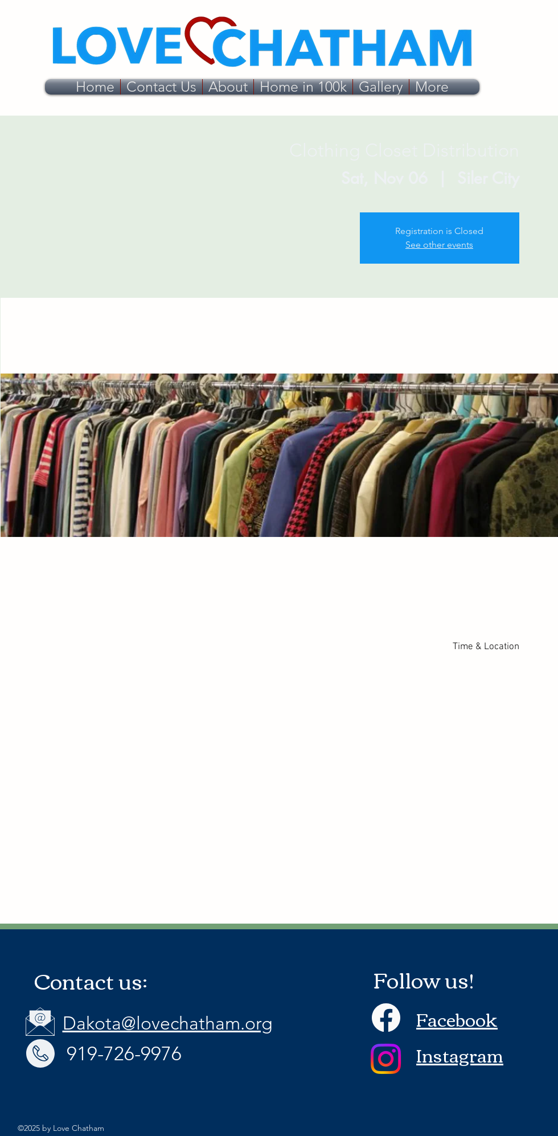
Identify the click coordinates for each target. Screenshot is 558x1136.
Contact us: (90, 980)
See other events (439, 244)
